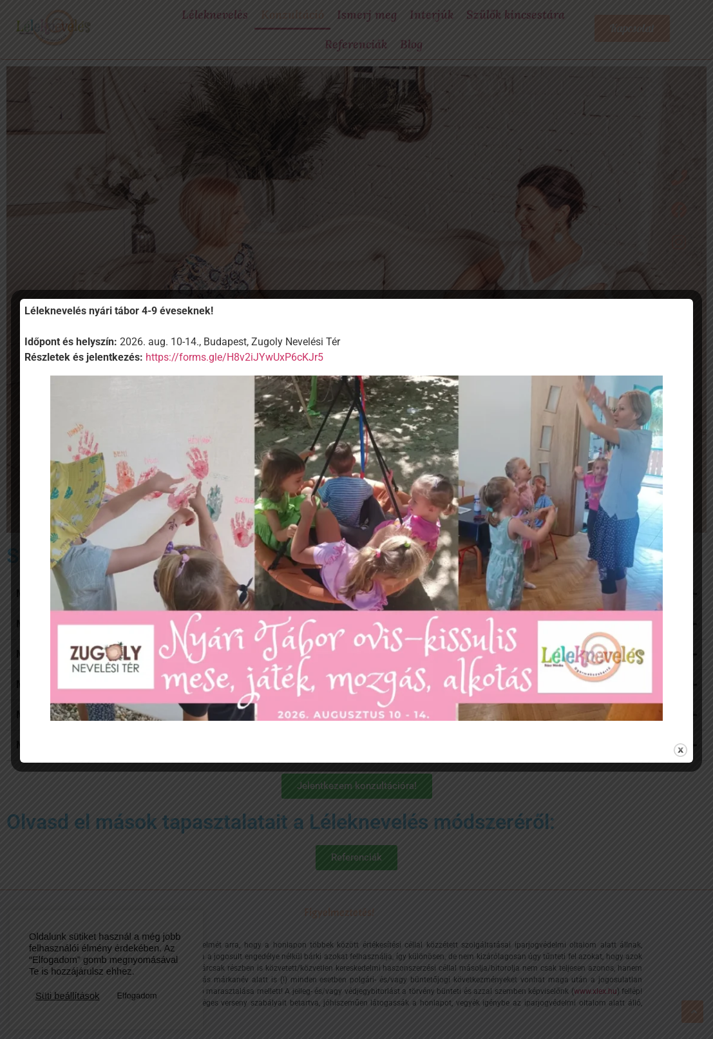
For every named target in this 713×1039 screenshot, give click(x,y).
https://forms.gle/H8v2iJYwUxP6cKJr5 (234, 357)
